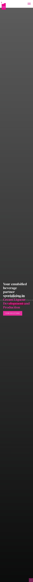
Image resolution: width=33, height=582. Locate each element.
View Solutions (13, 313)
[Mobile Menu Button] (29, 4)
